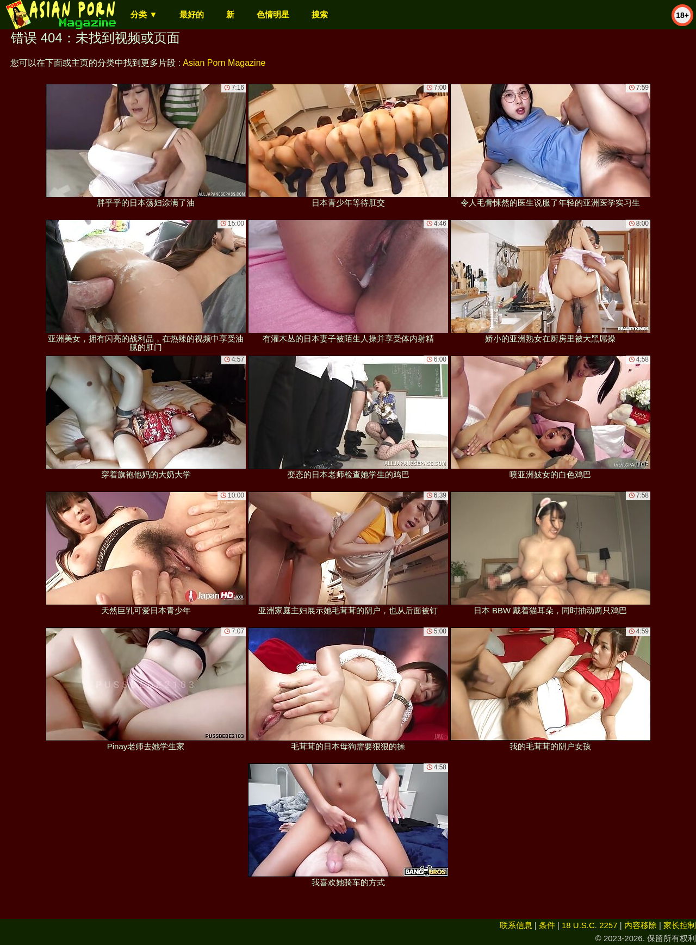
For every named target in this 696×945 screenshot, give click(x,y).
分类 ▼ (143, 14)
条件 (547, 925)
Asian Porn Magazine (224, 62)
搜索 (320, 14)
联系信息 (516, 925)
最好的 (191, 14)
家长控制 (679, 925)
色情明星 (273, 14)
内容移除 (640, 925)
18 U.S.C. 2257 (590, 925)
